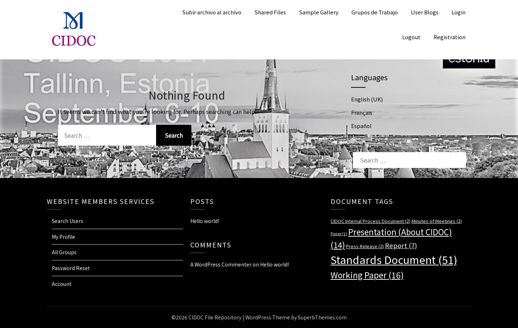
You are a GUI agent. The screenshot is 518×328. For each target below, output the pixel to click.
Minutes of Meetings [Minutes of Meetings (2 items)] (437, 221)
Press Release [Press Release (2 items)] (365, 246)
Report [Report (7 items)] (401, 245)
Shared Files (270, 12)
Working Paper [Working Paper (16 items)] (367, 275)
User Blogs (425, 12)
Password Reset (71, 268)
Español (361, 125)
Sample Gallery (318, 12)
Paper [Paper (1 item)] (339, 233)
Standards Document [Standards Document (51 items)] (394, 259)
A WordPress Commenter (220, 264)
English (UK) (367, 99)
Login (458, 12)
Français (361, 112)
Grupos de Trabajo (374, 12)
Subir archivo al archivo (211, 12)
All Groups (64, 252)
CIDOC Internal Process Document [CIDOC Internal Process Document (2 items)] (370, 221)
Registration (449, 37)
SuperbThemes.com (322, 317)
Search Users (67, 220)
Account (62, 283)
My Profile (63, 236)
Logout (411, 37)
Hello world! (204, 220)
